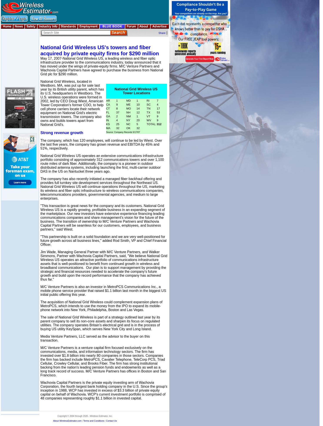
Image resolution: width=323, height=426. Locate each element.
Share (161, 33)
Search (118, 32)
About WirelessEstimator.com (67, 421)
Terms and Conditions (93, 421)
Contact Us (111, 421)
